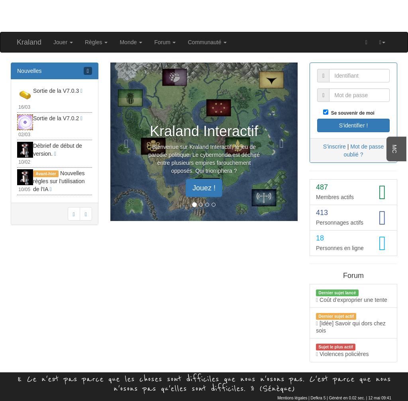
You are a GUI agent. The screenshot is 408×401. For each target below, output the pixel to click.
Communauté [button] (207, 42)
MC (394, 149)
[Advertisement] (204, 15)
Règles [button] (96, 42)
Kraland (29, 42)
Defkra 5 (318, 398)
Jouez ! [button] (204, 188)
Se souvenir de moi (351, 113)
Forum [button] (165, 42)
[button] (382, 42)
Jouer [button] (63, 42)
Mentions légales (292, 398)
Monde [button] (131, 42)
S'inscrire (334, 146)
